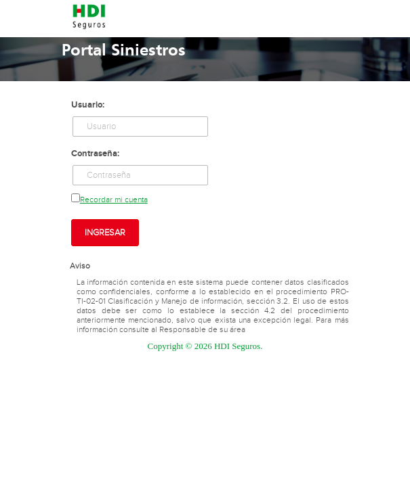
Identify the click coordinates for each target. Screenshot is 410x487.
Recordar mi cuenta (114, 199)
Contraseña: (95, 153)
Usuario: (87, 104)
